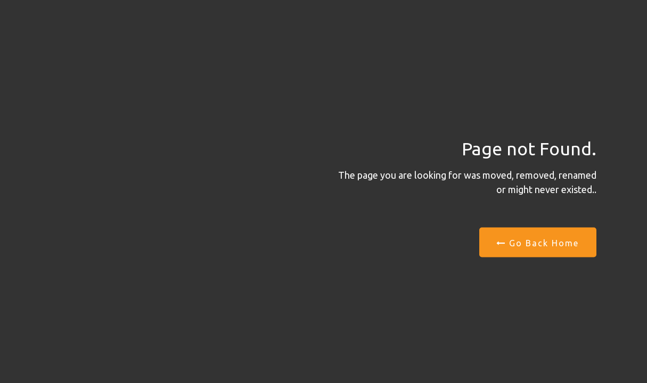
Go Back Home (537, 243)
